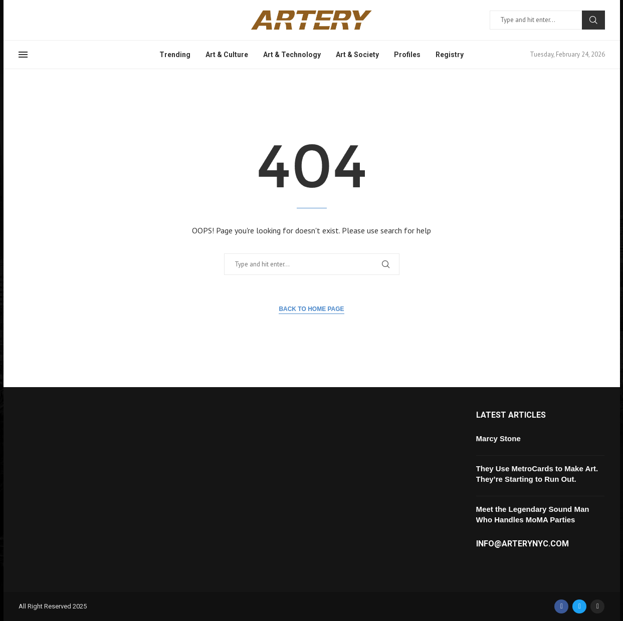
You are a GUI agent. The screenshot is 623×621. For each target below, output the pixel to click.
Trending (174, 55)
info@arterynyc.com (522, 544)
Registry (450, 55)
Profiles (407, 55)
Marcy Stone (498, 438)
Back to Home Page (311, 309)
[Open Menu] (23, 54)
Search (593, 20)
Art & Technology (292, 55)
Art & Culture (226, 55)
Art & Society (357, 55)
